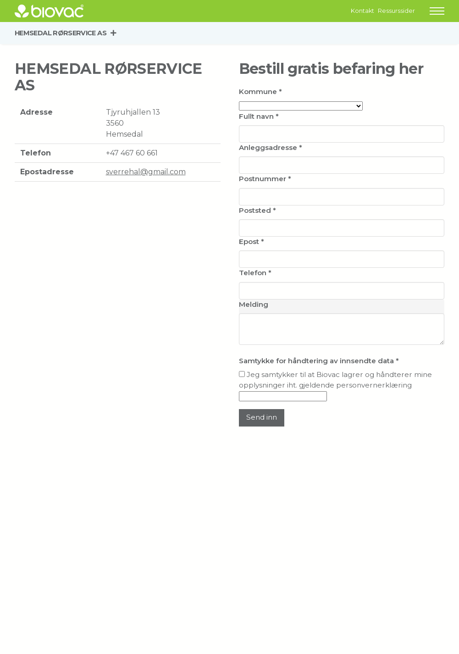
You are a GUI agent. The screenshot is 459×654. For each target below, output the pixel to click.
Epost (251, 241)
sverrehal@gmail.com (146, 171)
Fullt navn (259, 116)
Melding (253, 304)
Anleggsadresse (270, 147)
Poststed (257, 210)
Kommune (260, 91)
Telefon (255, 272)
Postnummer (265, 178)
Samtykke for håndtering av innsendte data (319, 360)
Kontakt (362, 10)
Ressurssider (396, 10)
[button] (437, 11)
